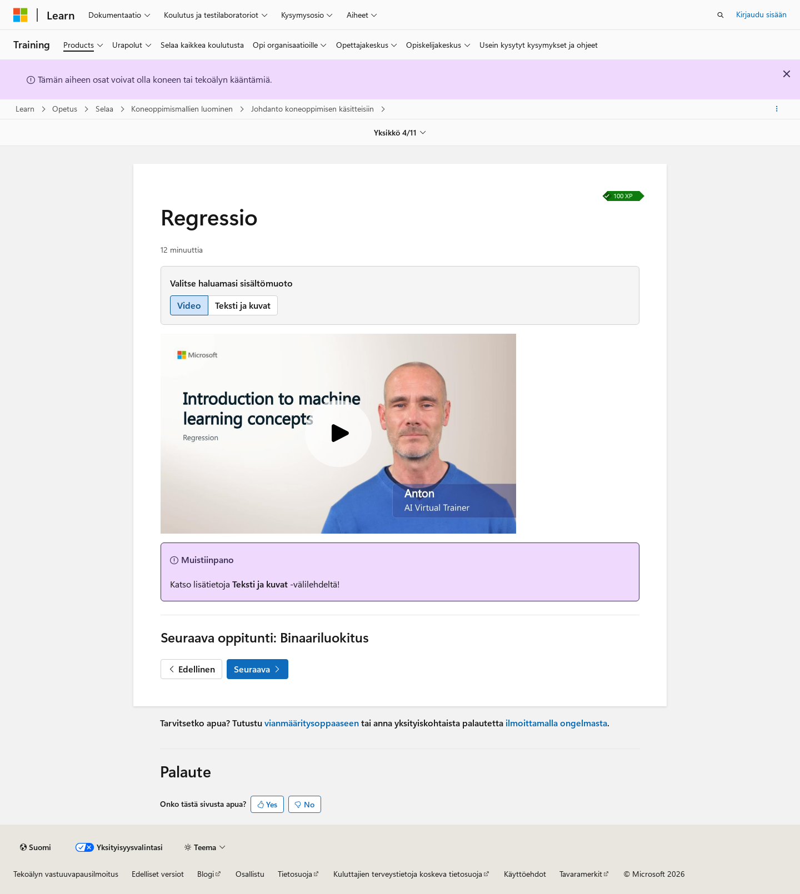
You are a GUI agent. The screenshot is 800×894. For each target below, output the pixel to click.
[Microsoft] (20, 15)
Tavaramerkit (580, 873)
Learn (26, 108)
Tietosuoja (295, 873)
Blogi (205, 873)
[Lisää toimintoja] (777, 109)
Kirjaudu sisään (761, 14)
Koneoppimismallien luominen (183, 108)
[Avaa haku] (720, 15)
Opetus (65, 108)
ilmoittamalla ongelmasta (556, 723)
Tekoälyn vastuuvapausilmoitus (65, 873)
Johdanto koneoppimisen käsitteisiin (313, 108)
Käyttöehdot (525, 873)
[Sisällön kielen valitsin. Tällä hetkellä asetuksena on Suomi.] (35, 847)
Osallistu (250, 873)
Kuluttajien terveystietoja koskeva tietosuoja (407, 873)
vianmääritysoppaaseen (311, 723)
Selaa (106, 108)
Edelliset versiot (158, 873)
